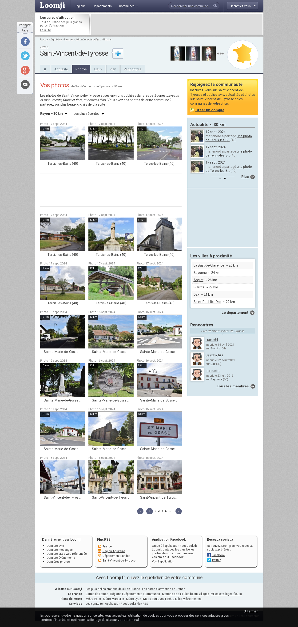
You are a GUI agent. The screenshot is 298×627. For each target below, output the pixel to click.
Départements (132, 594)
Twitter (216, 560)
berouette (213, 371)
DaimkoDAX (214, 355)
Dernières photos (58, 561)
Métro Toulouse (153, 598)
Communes (152, 594)
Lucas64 (212, 340)
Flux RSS (104, 539)
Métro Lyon (133, 598)
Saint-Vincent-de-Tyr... (88, 39)
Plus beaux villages (196, 594)
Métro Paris (93, 598)
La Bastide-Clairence (209, 265)
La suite (45, 30)
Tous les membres (233, 386)
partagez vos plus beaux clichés (63, 104)
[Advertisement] (176, 24)
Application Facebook (120, 603)
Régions (115, 594)
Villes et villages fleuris (226, 594)
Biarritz (199, 287)
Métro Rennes (192, 598)
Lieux (98, 69)
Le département (235, 312)
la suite (100, 104)
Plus (245, 177)
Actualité (61, 69)
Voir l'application (163, 561)
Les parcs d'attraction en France (163, 589)
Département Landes (116, 556)
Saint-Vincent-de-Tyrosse (119, 560)
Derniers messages (60, 549)
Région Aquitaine (114, 551)
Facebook (218, 555)
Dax (196, 294)
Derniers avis (55, 545)
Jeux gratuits (94, 603)
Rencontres (133, 69)
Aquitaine (56, 39)
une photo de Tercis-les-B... (229, 138)
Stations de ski (172, 594)
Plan (113, 69)
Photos (107, 39)
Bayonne (200, 273)
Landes (68, 39)
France (44, 39)
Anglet (198, 280)
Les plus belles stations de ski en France (113, 589)
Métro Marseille (113, 598)
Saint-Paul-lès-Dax (207, 302)
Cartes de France (97, 594)
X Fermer (251, 611)
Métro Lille (174, 598)
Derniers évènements (61, 557)
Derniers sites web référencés (67, 553)
